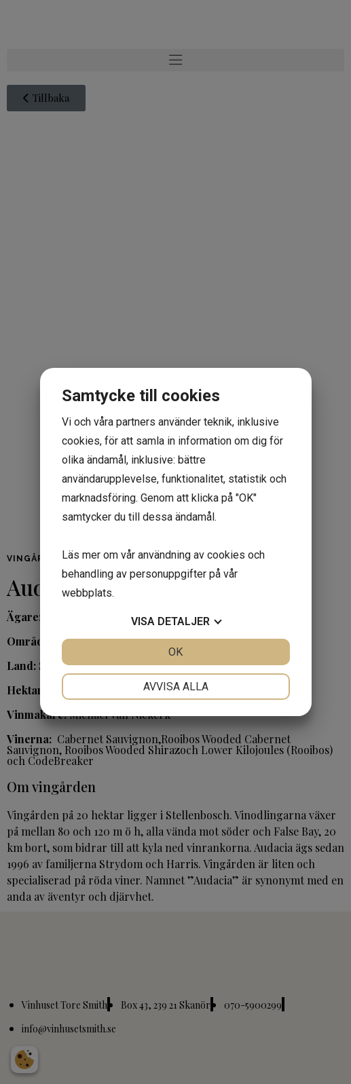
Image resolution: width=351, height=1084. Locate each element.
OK (175, 652)
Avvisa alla (175, 686)
